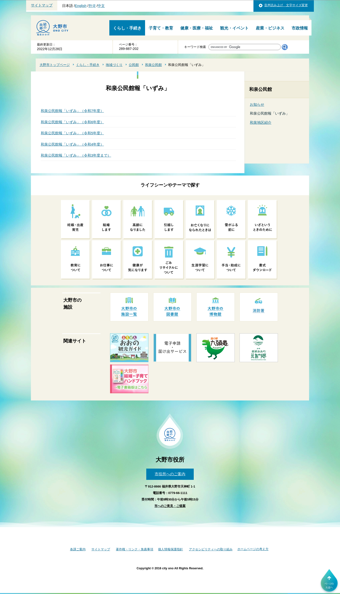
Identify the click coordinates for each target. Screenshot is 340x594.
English (80, 6)
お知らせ (257, 104)
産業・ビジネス (270, 28)
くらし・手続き (127, 28)
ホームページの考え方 (253, 549)
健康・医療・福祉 (196, 28)
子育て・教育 (161, 28)
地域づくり (114, 65)
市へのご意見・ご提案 (170, 506)
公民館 (134, 65)
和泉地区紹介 (260, 122)
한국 (92, 6)
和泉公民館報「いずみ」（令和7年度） (72, 111)
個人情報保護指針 (170, 549)
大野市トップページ (55, 65)
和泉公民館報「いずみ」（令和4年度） (72, 144)
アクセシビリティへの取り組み (211, 549)
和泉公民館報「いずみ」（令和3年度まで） (76, 155)
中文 (101, 6)
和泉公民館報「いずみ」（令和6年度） (72, 122)
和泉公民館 (153, 65)
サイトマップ (42, 5)
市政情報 (300, 28)
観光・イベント (234, 28)
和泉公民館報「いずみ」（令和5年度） (72, 133)
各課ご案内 (78, 549)
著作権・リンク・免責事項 (134, 549)
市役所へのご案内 (170, 474)
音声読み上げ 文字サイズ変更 (286, 5)
